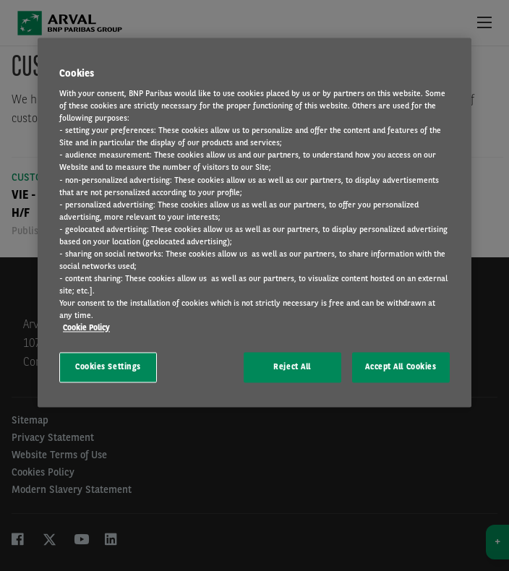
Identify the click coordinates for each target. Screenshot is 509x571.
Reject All (292, 367)
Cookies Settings (108, 367)
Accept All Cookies (400, 367)
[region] (254, 223)
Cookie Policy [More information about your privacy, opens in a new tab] (86, 328)
